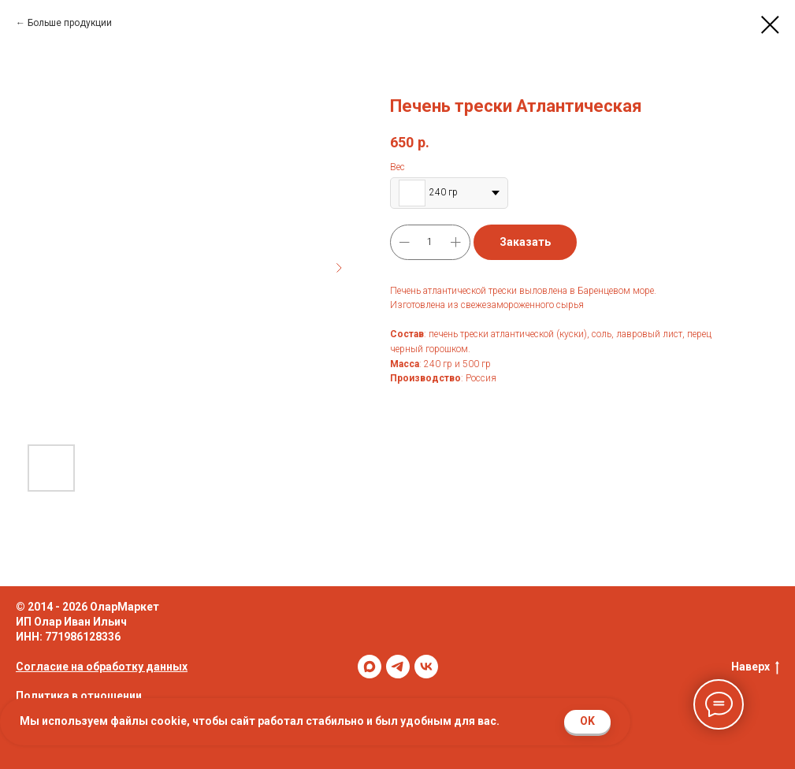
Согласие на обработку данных (102, 666)
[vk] (426, 666)
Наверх (755, 667)
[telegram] (398, 666)
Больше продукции (70, 22)
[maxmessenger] (369, 666)
